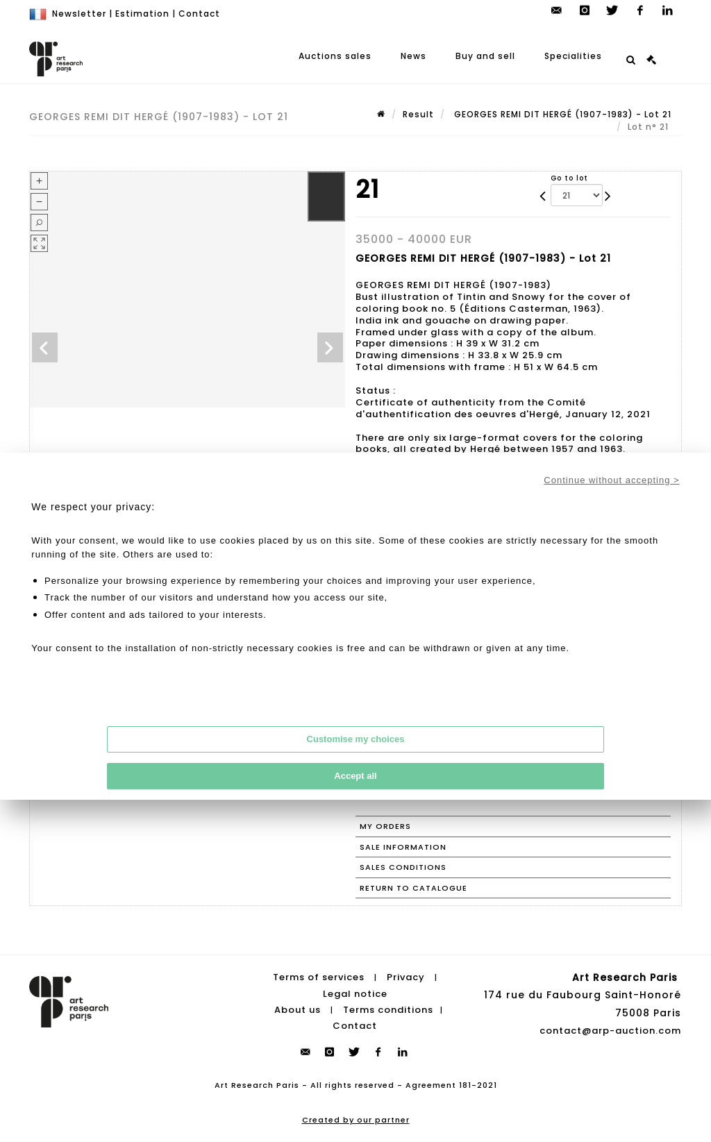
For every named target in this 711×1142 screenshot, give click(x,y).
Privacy (406, 977)
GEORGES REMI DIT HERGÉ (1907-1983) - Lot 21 (561, 114)
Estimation (142, 13)
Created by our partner (356, 1119)
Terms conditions (388, 1009)
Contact (199, 13)
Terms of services (319, 977)
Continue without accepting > (611, 480)
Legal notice (355, 993)
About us (297, 1009)
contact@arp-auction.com (610, 1030)
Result (418, 114)
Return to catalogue (413, 887)
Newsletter (79, 13)
